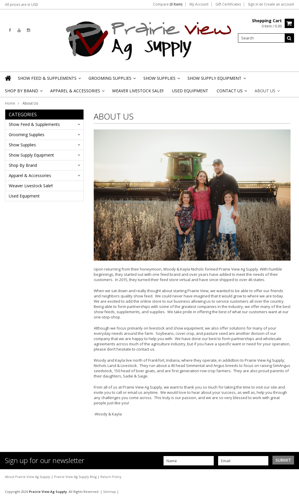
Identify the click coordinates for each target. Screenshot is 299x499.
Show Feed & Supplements (49, 79)
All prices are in (21, 4)
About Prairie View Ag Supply (28, 476)
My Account (199, 4)
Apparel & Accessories (77, 92)
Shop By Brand (23, 92)
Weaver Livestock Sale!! (138, 90)
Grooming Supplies (111, 79)
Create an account (279, 4)
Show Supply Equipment (216, 79)
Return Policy (110, 476)
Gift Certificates (228, 4)
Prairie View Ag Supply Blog (76, 476)
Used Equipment (190, 90)
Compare (167, 4)
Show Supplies (161, 79)
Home (10, 103)
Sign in (253, 4)
